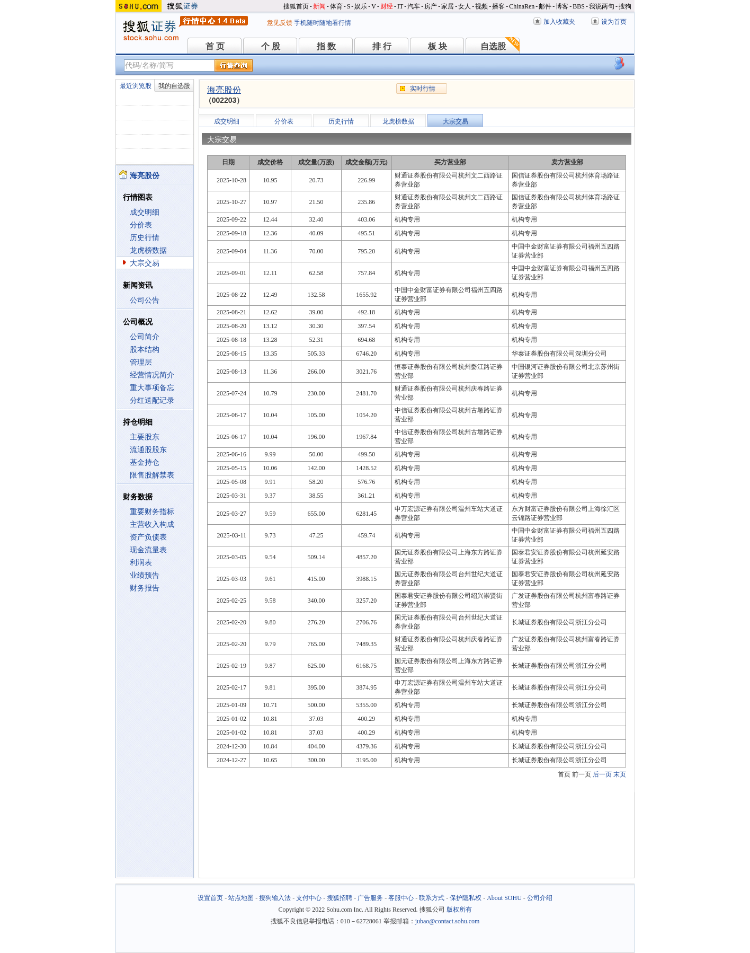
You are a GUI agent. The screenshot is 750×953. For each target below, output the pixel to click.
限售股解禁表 (152, 475)
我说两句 (601, 6)
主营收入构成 (152, 524)
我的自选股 (174, 86)
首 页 (215, 46)
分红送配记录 (152, 400)
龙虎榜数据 (148, 250)
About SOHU (504, 898)
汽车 (413, 6)
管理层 (141, 362)
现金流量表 (148, 550)
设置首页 (210, 898)
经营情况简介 (152, 375)
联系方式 (431, 898)
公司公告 (144, 300)
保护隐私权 (465, 898)
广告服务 (370, 898)
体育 (336, 6)
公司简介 (144, 337)
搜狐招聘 (339, 898)
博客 (562, 6)
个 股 (270, 46)
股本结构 (144, 350)
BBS (579, 6)
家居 (447, 6)
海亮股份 (224, 89)
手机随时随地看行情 (322, 23)
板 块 (437, 46)
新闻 (319, 6)
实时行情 (422, 88)
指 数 (326, 46)
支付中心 (309, 898)
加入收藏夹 (559, 21)
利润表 (141, 563)
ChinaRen (521, 6)
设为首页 (614, 21)
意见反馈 (279, 23)
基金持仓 (144, 462)
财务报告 (144, 588)
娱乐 (360, 6)
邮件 (545, 6)
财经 (386, 6)
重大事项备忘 (152, 388)
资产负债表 (148, 537)
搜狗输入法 (275, 898)
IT (400, 6)
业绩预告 (144, 575)
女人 (464, 6)
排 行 (381, 46)
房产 (430, 6)
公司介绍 (539, 898)
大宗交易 (144, 263)
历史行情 (144, 238)
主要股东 (144, 437)
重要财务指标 (152, 512)
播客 (498, 6)
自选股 (493, 46)
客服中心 (401, 898)
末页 (619, 774)
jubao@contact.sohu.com (447, 921)
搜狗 (625, 6)
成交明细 (144, 212)
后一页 (602, 774)
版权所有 (459, 909)
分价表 (141, 225)
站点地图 (241, 898)
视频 (481, 6)
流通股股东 (148, 450)
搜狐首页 (296, 6)
